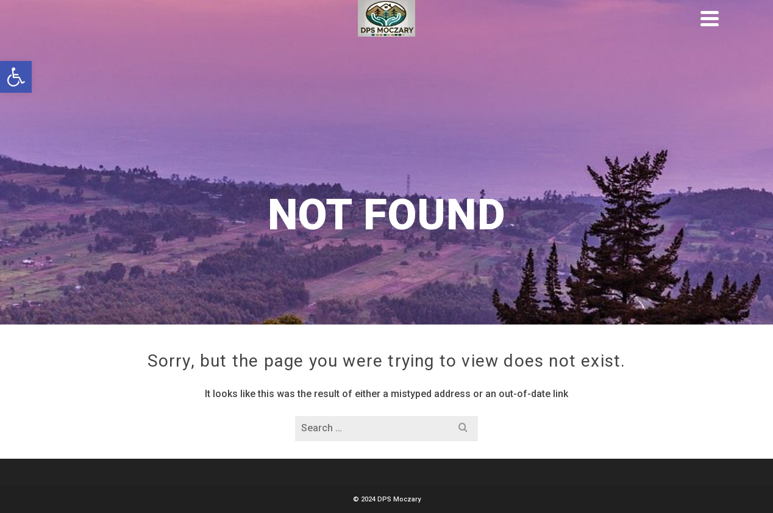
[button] (16, 77)
